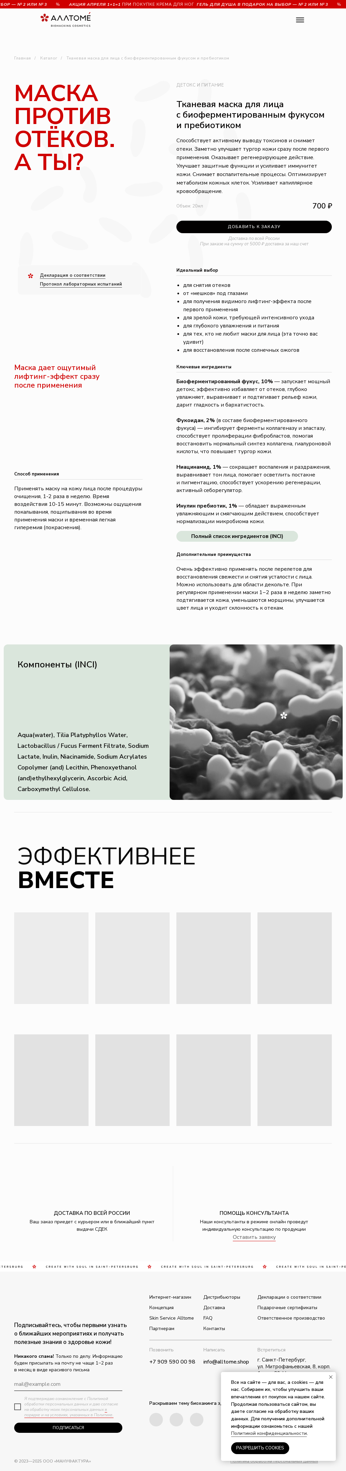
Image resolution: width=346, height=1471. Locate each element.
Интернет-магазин (170, 1297)
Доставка (214, 1307)
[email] (68, 1384)
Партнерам (161, 1328)
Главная (22, 58)
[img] (196, 1419)
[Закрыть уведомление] (330, 1377)
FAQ (208, 1318)
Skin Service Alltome (171, 1318)
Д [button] (42, 275)
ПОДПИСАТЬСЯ (68, 1427)
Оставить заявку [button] (254, 1237)
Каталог (48, 58)
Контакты (214, 1328)
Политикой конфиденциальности (269, 1433)
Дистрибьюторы (221, 1297)
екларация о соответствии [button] (74, 275)
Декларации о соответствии (289, 1297)
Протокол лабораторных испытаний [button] (81, 284)
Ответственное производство (291, 1318)
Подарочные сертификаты (287, 1307)
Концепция (161, 1307)
